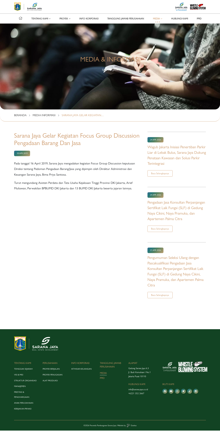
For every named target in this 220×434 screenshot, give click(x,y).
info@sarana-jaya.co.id (138, 392)
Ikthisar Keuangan (81, 372)
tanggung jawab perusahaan (125, 22)
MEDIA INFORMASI (44, 118)
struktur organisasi (25, 384)
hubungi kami (179, 22)
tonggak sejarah (23, 372)
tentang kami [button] (39, 22)
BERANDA (20, 118)
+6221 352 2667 (136, 396)
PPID (199, 22)
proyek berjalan (51, 372)
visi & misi (18, 378)
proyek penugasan (52, 378)
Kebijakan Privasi (22, 412)
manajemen (20, 389)
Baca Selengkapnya (160, 176)
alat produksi (50, 384)
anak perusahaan (23, 406)
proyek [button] (63, 22)
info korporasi (88, 22)
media (103, 376)
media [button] (156, 22)
